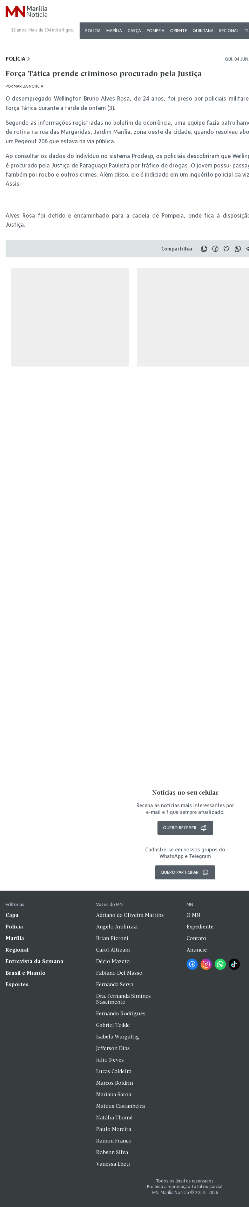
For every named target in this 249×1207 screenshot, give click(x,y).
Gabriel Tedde (113, 1025)
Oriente (178, 30)
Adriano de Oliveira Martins (130, 915)
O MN (193, 915)
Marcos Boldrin (114, 1083)
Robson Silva (112, 1152)
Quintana (203, 30)
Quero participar (185, 872)
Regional (229, 30)
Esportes (17, 985)
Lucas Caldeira (114, 1072)
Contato (196, 938)
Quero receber (185, 828)
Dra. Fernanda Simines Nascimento (123, 999)
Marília (114, 30)
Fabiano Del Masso (119, 973)
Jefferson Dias (113, 1048)
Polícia (93, 30)
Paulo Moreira (113, 1129)
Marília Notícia (28, 86)
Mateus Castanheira (120, 1106)
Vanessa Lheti (113, 1164)
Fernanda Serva (114, 985)
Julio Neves (110, 1060)
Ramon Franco (114, 1141)
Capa (12, 915)
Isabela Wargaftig (117, 1037)
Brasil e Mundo (26, 973)
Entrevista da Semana (34, 962)
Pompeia (155, 30)
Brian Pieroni (112, 938)
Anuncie (197, 950)
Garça (134, 30)
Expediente (200, 927)
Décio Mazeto (113, 962)
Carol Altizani (113, 950)
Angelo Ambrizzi (117, 927)
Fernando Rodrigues (121, 1014)
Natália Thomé (114, 1118)
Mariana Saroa (113, 1095)
